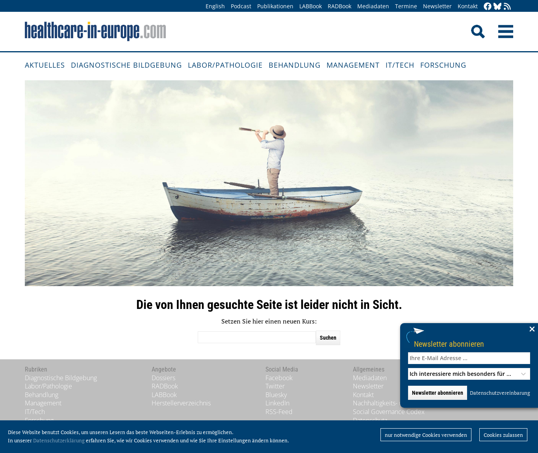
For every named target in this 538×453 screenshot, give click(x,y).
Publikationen (275, 6)
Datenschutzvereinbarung (500, 392)
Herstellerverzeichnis (181, 403)
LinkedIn (277, 403)
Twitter (275, 386)
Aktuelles (45, 65)
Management (353, 65)
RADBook (339, 6)
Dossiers (163, 377)
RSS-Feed (279, 411)
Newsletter (437, 6)
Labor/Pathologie (225, 65)
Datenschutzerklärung (59, 440)
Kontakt (468, 6)
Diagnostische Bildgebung (126, 65)
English (215, 6)
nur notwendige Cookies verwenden (426, 434)
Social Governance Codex (389, 411)
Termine (406, 6)
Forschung (443, 65)
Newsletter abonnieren (449, 343)
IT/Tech (400, 65)
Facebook (279, 377)
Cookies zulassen (503, 434)
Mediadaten (373, 6)
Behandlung (295, 65)
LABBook (310, 6)
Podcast (241, 6)
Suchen (328, 338)
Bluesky (276, 394)
